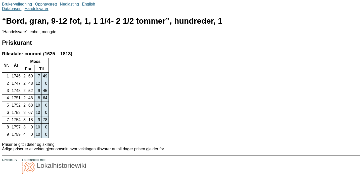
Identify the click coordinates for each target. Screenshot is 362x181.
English (88, 4)
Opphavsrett (46, 4)
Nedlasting (69, 4)
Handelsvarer (36, 9)
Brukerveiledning (17, 4)
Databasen (11, 9)
